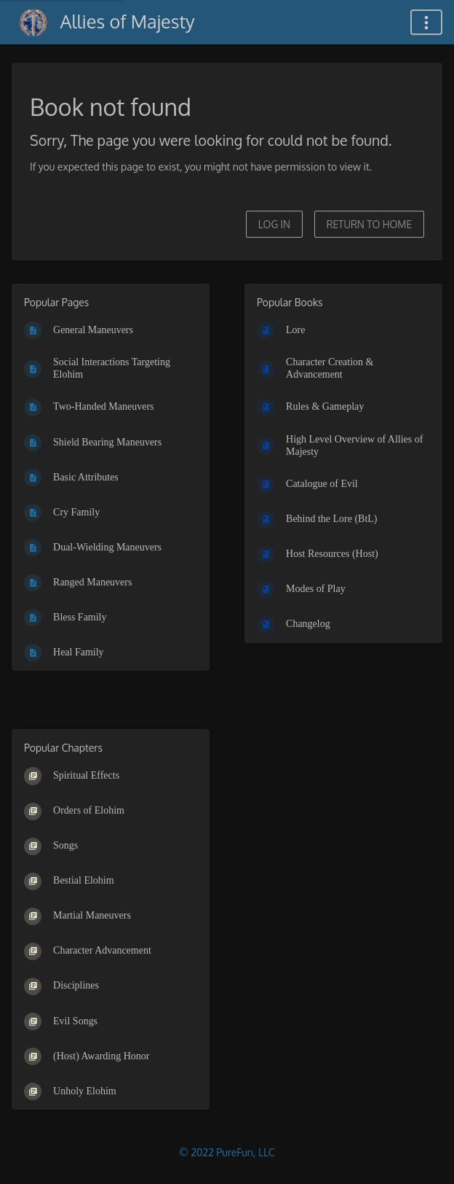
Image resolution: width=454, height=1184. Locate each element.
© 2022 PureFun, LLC (226, 1152)
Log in (274, 224)
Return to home (369, 224)
